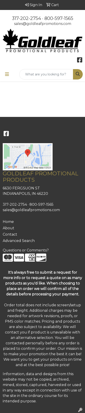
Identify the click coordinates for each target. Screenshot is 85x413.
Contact (10, 234)
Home (8, 222)
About (8, 228)
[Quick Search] (46, 74)
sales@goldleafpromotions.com (42, 24)
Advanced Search (19, 241)
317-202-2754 (26, 18)
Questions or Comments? (26, 250)
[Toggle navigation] (7, 74)
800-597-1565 (58, 18)
